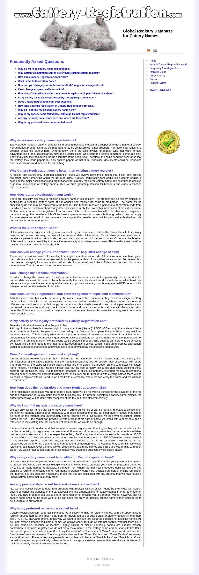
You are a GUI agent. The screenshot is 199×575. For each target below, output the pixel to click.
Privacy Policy (157, 75)
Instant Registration (160, 89)
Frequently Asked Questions (165, 68)
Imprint (106, 565)
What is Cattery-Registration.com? (168, 64)
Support (154, 79)
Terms (96, 565)
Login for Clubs (158, 83)
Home (153, 60)
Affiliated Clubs (158, 71)
